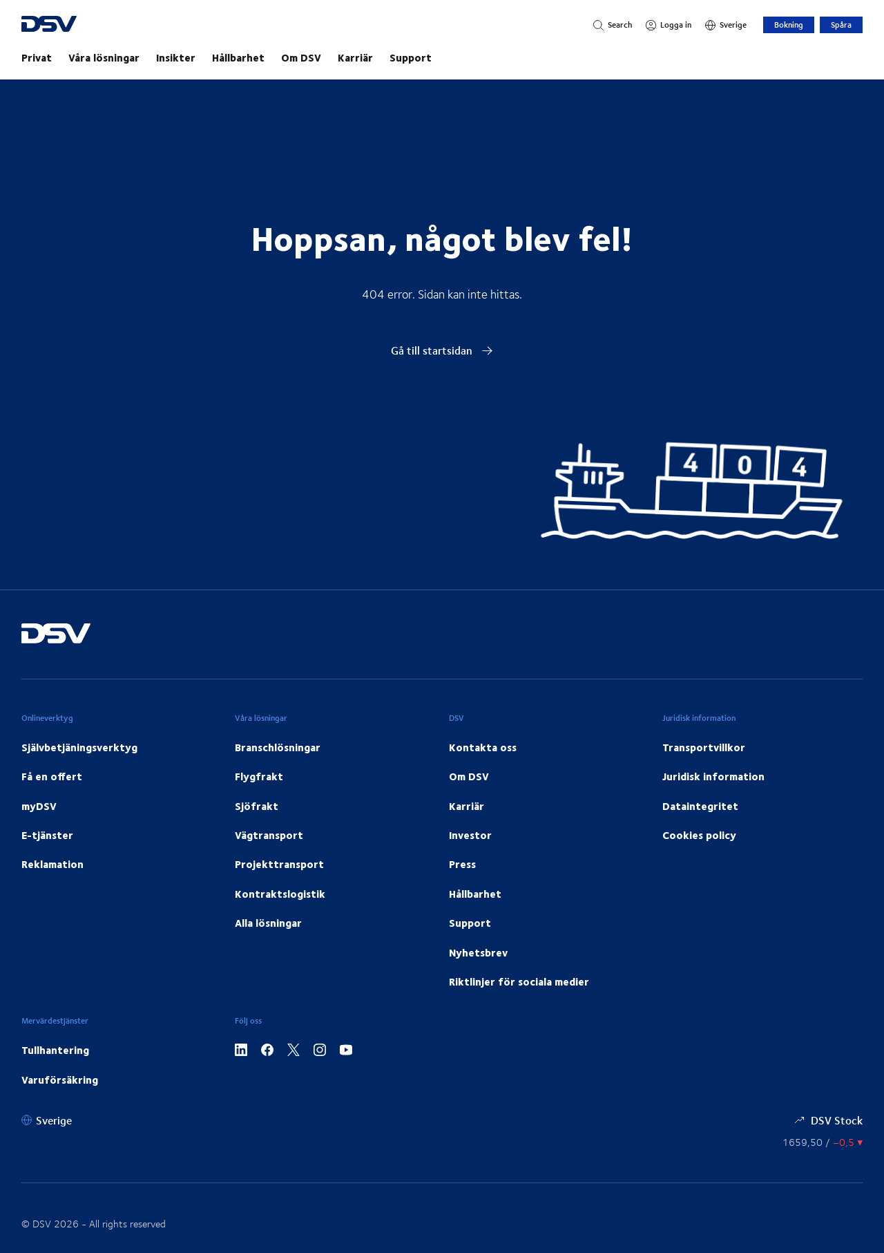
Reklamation (52, 864)
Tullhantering (55, 1050)
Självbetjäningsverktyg (79, 747)
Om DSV (301, 57)
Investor (470, 835)
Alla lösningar (268, 922)
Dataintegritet (700, 806)
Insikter (175, 57)
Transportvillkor (703, 747)
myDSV (39, 806)
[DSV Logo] (66, 25)
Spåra (841, 24)
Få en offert (51, 776)
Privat (36, 57)
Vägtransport (269, 835)
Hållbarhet (238, 57)
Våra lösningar (104, 57)
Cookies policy (699, 835)
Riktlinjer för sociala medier (519, 981)
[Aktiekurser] (822, 1142)
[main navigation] (442, 57)
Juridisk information (713, 776)
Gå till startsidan (442, 350)
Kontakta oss (483, 747)
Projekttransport (279, 864)
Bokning (788, 24)
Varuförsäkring (59, 1079)
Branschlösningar (277, 747)
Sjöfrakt (256, 806)
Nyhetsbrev (478, 952)
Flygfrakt (259, 776)
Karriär (355, 57)
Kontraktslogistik (280, 893)
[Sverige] (726, 25)
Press (462, 864)
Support (411, 57)
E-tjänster (47, 835)
